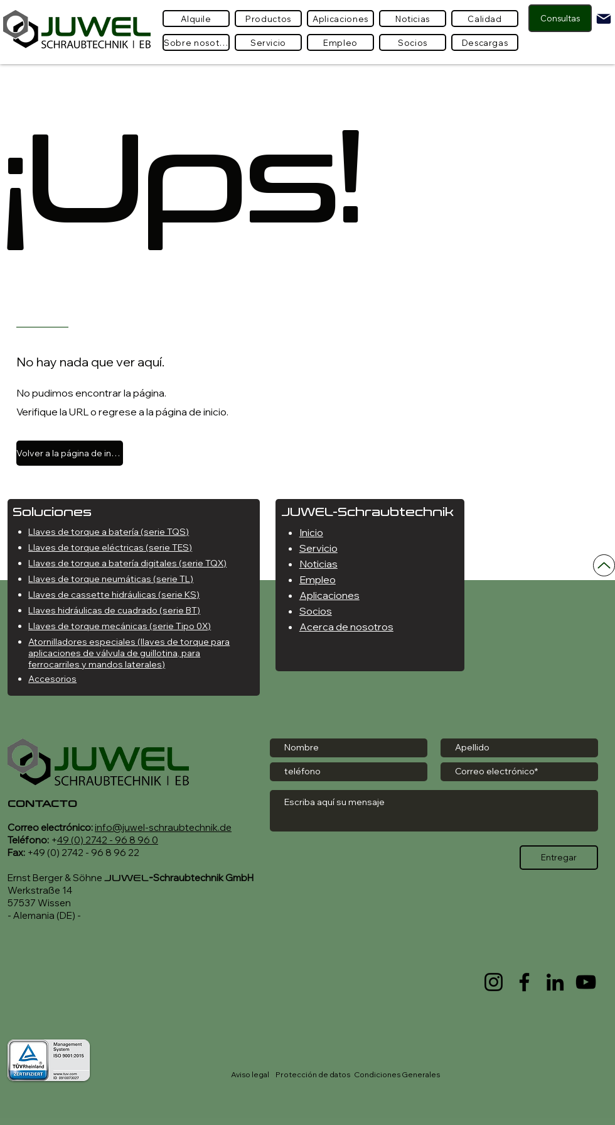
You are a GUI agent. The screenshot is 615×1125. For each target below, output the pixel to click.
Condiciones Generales (397, 1074)
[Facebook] (524, 982)
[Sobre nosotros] (196, 42)
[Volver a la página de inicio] (69, 453)
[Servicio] (268, 42)
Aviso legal (250, 1074)
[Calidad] (484, 18)
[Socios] (412, 42)
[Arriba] (604, 565)
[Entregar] (559, 857)
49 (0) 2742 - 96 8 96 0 (107, 840)
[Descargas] (484, 42)
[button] (268, 18)
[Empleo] (340, 42)
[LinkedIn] (555, 982)
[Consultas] (560, 18)
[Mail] (604, 19)
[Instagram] (493, 982)
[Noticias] (412, 18)
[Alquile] (196, 18)
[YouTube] (586, 982)
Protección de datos (312, 1074)
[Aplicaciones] (340, 18)
